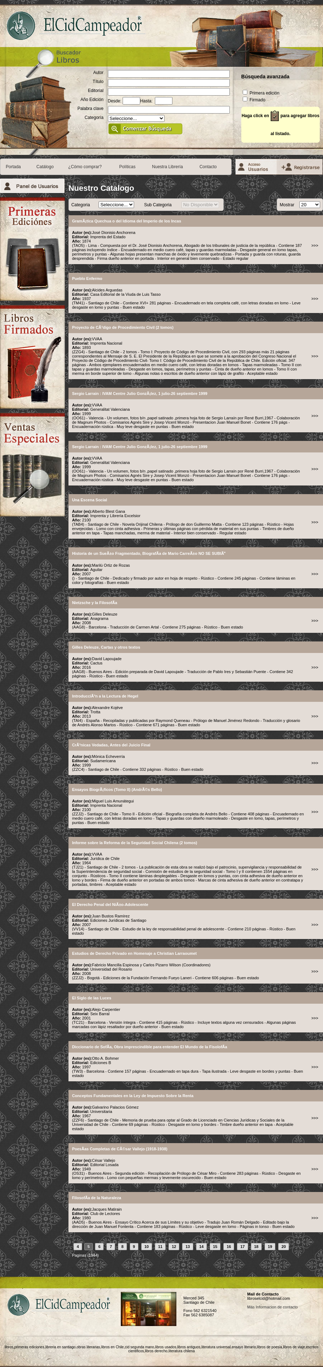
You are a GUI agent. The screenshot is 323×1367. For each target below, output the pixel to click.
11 (160, 1246)
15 (215, 1246)
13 (187, 1246)
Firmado (254, 99)
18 (256, 1246)
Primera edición (261, 93)
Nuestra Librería (167, 166)
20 (283, 1246)
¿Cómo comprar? (84, 166)
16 (229, 1246)
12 (174, 1246)
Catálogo (45, 166)
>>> (314, 245)
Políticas (127, 166)
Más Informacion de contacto (272, 1307)
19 (270, 1246)
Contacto (208, 166)
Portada (13, 166)
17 (242, 1246)
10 (146, 1246)
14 (201, 1246)
